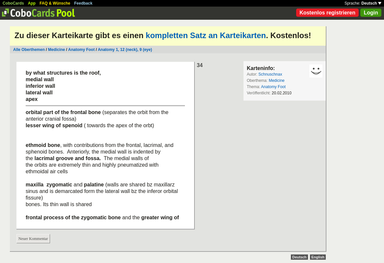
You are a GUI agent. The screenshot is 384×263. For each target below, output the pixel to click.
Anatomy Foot (81, 49)
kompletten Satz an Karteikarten (206, 35)
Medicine (56, 49)
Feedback (83, 3)
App (32, 3)
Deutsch (371, 3)
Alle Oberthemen (29, 49)
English (317, 257)
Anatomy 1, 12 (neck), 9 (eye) (125, 49)
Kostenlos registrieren (327, 12)
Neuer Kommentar (33, 238)
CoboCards (13, 3)
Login (371, 12)
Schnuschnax (270, 74)
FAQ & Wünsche (54, 3)
